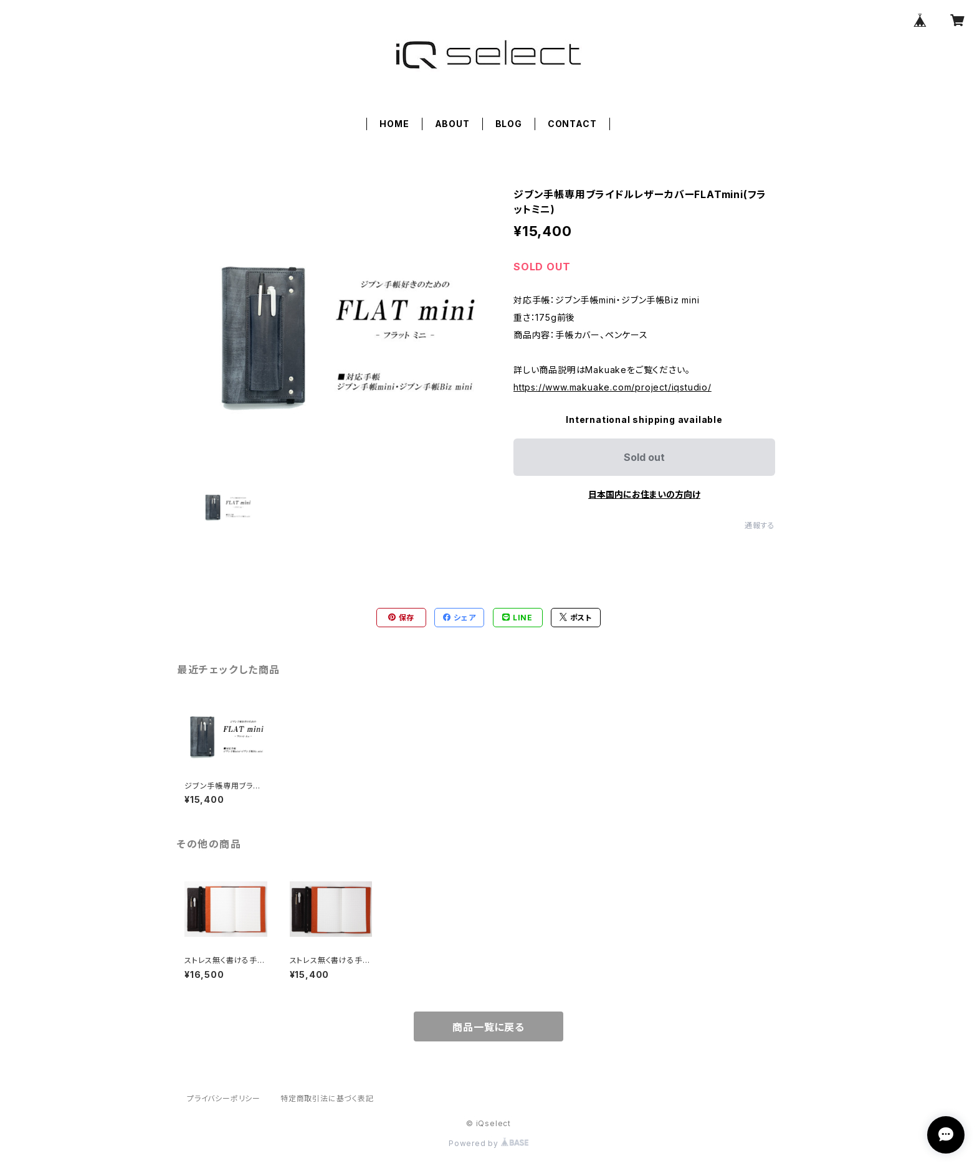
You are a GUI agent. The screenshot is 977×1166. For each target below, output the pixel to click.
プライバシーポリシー (223, 1098)
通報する (760, 525)
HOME (394, 123)
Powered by (488, 1143)
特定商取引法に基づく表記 (327, 1098)
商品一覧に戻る (488, 1027)
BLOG (508, 123)
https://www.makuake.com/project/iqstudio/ (612, 387)
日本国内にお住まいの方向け (644, 494)
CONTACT (572, 123)
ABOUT (452, 123)
